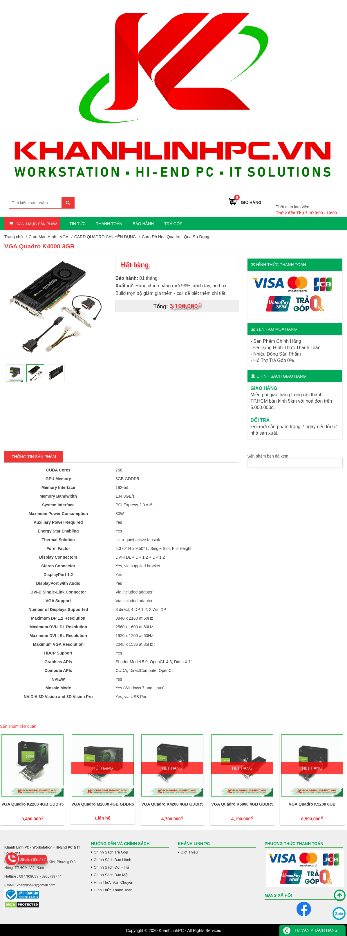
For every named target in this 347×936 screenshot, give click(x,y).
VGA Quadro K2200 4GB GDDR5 (32, 804)
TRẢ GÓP (173, 223)
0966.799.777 (323, 198)
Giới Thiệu (189, 852)
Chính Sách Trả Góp (111, 852)
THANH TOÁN (109, 223)
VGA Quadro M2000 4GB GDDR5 (102, 804)
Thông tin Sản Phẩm (34, 456)
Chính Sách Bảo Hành (112, 860)
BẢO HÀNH (143, 223)
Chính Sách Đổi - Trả (111, 867)
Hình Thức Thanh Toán (113, 890)
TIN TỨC (77, 223)
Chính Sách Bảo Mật (111, 875)
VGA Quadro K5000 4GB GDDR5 (242, 804)
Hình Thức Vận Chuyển (113, 882)
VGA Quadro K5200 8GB (312, 804)
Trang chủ (13, 236)
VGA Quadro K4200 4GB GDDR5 (172, 804)
